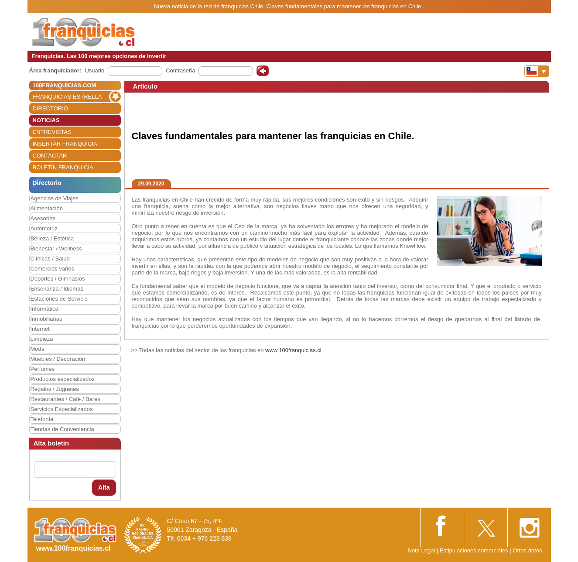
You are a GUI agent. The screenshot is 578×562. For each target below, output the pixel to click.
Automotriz (44, 228)
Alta (103, 487)
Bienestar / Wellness (56, 248)
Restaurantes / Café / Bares (65, 399)
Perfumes (43, 369)
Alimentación (47, 208)
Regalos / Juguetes (55, 389)
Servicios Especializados (62, 409)
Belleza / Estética (52, 238)
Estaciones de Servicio (59, 298)
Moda (38, 349)
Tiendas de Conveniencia (62, 429)
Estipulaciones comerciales (475, 550)
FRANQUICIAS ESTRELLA (67, 96)
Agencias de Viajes (55, 198)
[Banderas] (536, 71)
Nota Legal (421, 550)
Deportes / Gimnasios (58, 278)
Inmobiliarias (46, 318)
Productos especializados (63, 379)
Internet (40, 329)
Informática (44, 308)
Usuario (94, 70)
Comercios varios (52, 268)
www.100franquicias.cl (293, 350)
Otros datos (527, 550)
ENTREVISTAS (52, 132)
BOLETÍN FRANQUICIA (63, 167)
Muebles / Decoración (58, 359)
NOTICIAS (46, 120)
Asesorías (43, 218)
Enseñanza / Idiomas (57, 288)
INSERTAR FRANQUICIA (65, 143)
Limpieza (42, 339)
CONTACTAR (50, 155)
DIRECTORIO (50, 108)
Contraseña (180, 70)
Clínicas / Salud (50, 258)
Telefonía (42, 419)
